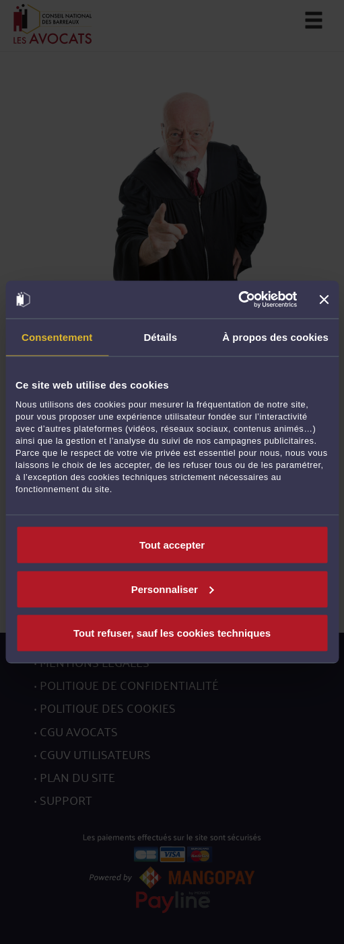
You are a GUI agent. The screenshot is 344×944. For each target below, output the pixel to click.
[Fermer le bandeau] (324, 299)
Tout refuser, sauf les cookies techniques (172, 633)
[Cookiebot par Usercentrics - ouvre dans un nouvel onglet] (239, 300)
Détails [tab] (160, 336)
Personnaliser (172, 588)
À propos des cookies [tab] (275, 336)
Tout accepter (172, 545)
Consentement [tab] (57, 336)
